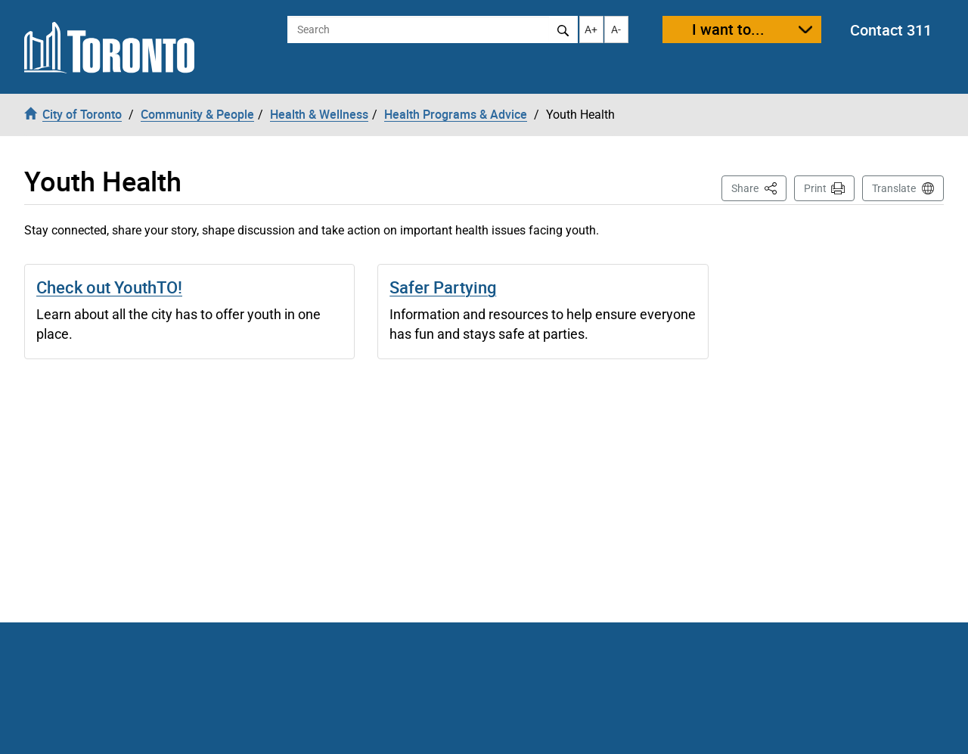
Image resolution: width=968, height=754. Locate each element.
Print (815, 188)
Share (758, 187)
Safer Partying (442, 287)
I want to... (728, 29)
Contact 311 (891, 30)
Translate (894, 188)
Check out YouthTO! (109, 287)
